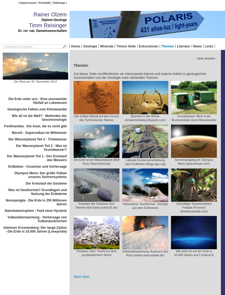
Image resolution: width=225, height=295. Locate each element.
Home (75, 46)
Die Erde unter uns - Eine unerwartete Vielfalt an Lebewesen (37, 101)
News (197, 46)
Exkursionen (148, 46)
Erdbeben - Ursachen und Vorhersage (37, 166)
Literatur (183, 46)
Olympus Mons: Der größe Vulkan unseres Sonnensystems (40, 175)
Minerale (107, 46)
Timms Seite (126, 46)
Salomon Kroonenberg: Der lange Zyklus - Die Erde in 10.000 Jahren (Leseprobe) (35, 229)
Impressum (28, 2)
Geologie (90, 46)
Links (209, 46)
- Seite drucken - (206, 58)
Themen (167, 46)
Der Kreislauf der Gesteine (46, 183)
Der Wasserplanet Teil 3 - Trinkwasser (37, 139)
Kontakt (44, 2)
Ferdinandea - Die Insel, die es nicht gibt (35, 126)
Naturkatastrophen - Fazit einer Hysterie (36, 211)
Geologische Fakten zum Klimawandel (37, 109)
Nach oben (81, 277)
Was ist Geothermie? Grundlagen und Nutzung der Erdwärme (37, 192)
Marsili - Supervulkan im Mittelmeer (39, 133)
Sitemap (59, 2)
